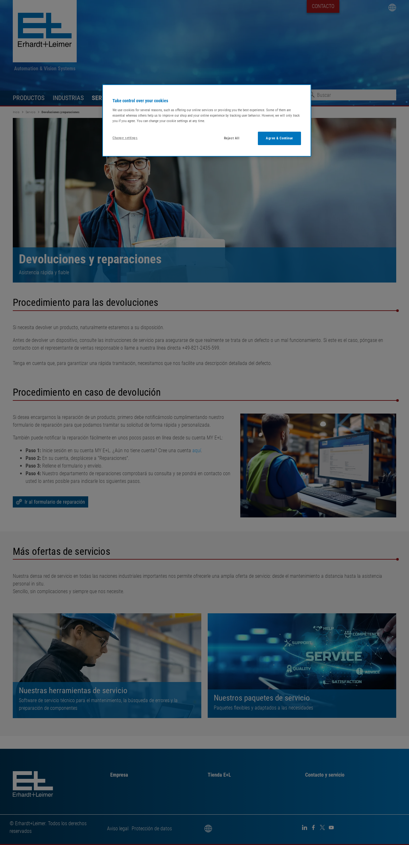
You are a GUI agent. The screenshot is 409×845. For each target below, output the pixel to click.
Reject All (232, 138)
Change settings (125, 138)
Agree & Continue (279, 138)
